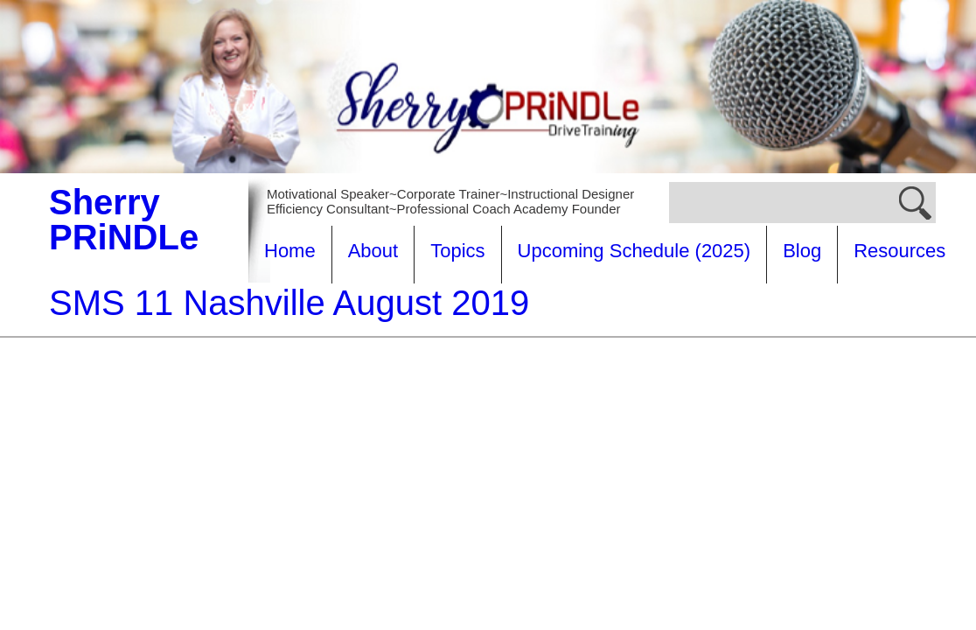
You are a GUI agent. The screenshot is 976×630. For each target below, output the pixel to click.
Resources (310, 308)
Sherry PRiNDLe (124, 219)
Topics (457, 251)
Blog (802, 251)
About (373, 251)
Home (290, 251)
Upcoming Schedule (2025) (634, 251)
